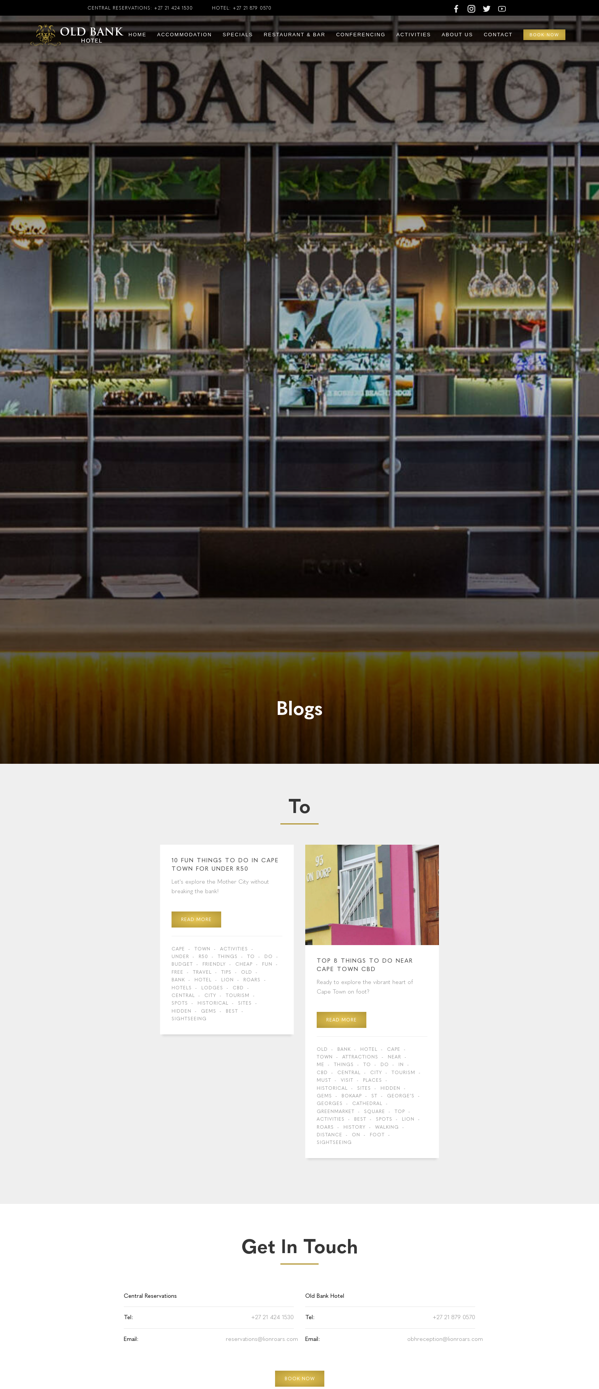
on (356, 1134)
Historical (213, 1003)
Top (400, 1111)
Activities (413, 34)
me (320, 1064)
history (354, 1127)
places (372, 1080)
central (183, 995)
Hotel (203, 979)
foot (377, 1134)
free (177, 972)
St (374, 1096)
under (180, 956)
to (251, 956)
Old (246, 972)
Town (202, 949)
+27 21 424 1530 (173, 8)
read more (196, 919)
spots (180, 1003)
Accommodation (184, 34)
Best (232, 1011)
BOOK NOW (300, 1378)
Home (137, 34)
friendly (214, 964)
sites (245, 1003)
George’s (400, 1096)
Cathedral (367, 1103)
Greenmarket (336, 1111)
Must (324, 1080)
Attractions (360, 1057)
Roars (252, 979)
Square (374, 1111)
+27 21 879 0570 (252, 8)
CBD (238, 988)
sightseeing (189, 1018)
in (401, 1064)
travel (202, 972)
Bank (178, 979)
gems (208, 1011)
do (268, 956)
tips (226, 972)
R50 (203, 956)
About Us (457, 34)
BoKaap (352, 1096)
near (394, 1057)
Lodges (212, 988)
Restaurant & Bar (294, 34)
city (210, 995)
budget (182, 964)
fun (267, 964)
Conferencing (360, 34)
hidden (181, 1011)
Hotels (182, 988)
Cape (178, 949)
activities (234, 949)
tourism (237, 995)
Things (228, 956)
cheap (244, 964)
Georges (330, 1103)
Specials (238, 34)
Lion (227, 979)
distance (329, 1134)
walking (387, 1127)
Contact (498, 34)
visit (347, 1080)
